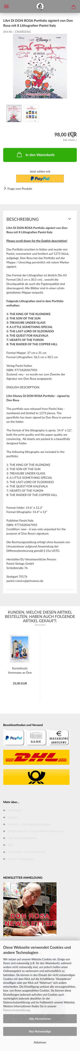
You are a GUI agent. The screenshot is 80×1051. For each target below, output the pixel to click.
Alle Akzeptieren (40, 1018)
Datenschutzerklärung (16, 1010)
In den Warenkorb (35, 154)
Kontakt (12, 817)
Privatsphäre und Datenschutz (26, 852)
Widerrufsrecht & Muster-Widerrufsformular (35, 831)
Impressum (14, 810)
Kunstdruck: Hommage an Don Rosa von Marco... (20, 670)
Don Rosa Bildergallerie (22, 838)
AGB (10, 845)
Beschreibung (22, 219)
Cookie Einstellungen (20, 859)
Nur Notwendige (40, 1031)
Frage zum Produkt (19, 188)
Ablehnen (40, 1042)
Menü (6, 6)
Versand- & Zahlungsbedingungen (28, 824)
